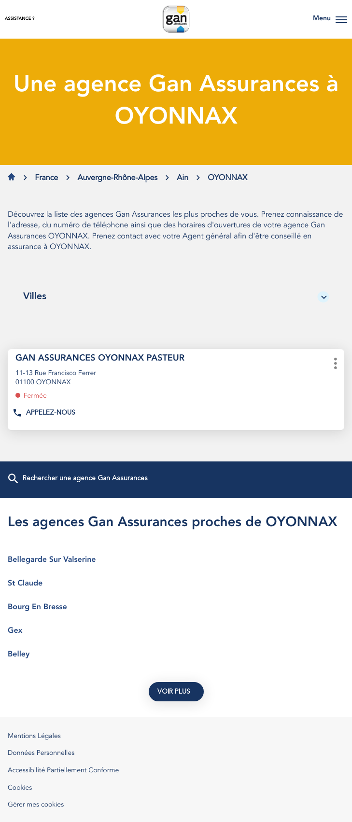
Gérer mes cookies (36, 805)
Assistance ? (19, 19)
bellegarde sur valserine (176, 560)
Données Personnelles (41, 753)
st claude (176, 583)
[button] (341, 19)
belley (176, 654)
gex (176, 631)
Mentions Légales (34, 736)
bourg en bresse (176, 607)
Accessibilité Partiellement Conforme (63, 771)
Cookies (20, 788)
